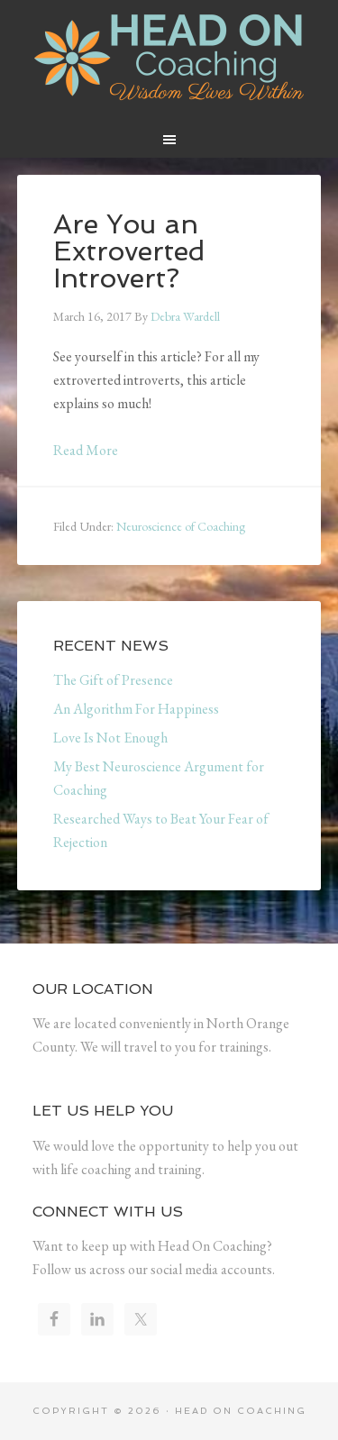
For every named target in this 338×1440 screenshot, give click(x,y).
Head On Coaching (169, 58)
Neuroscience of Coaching (180, 526)
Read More (85, 450)
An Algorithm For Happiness (136, 708)
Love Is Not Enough (110, 737)
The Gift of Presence (113, 679)
